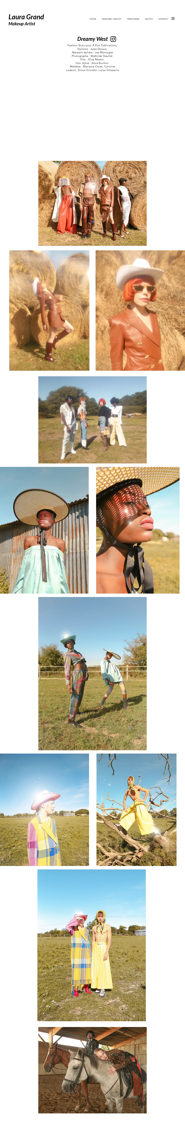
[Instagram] (173, 18)
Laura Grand (26, 16)
